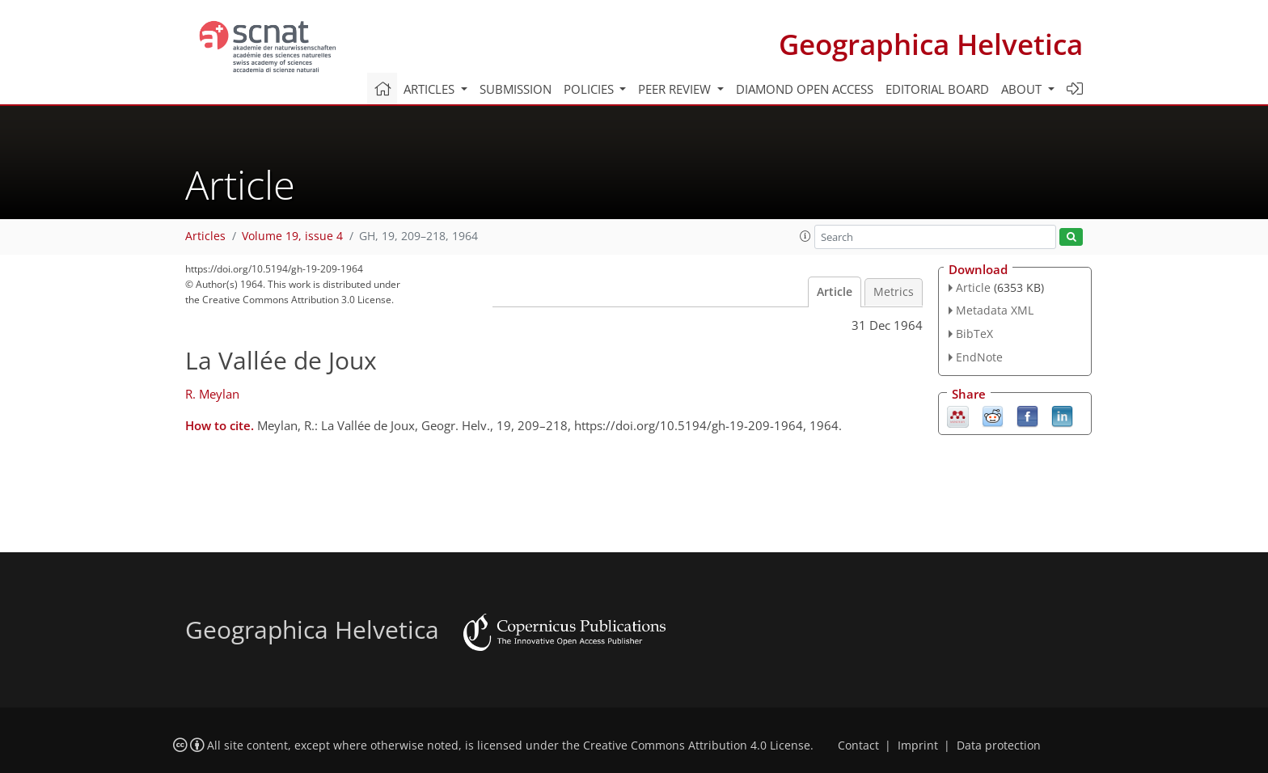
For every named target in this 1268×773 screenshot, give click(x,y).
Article (834, 292)
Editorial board (937, 89)
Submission (516, 89)
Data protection (999, 745)
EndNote (979, 357)
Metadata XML (994, 310)
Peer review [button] (676, 89)
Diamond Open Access (804, 89)
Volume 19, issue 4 (292, 236)
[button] (805, 236)
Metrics (893, 292)
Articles (205, 236)
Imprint (918, 745)
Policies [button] (590, 89)
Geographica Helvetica (931, 44)
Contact (858, 745)
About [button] (1023, 89)
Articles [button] (431, 89)
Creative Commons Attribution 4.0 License (696, 745)
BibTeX (974, 333)
